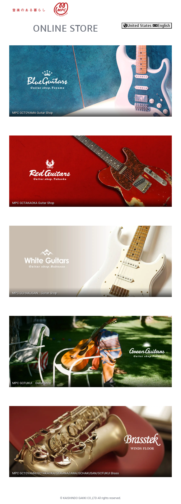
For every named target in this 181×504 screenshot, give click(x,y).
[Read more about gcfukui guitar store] (90, 351)
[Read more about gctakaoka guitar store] (90, 171)
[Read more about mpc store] (40, 9)
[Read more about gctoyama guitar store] (90, 80)
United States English (146, 25)
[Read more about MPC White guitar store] (90, 261)
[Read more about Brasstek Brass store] (90, 441)
